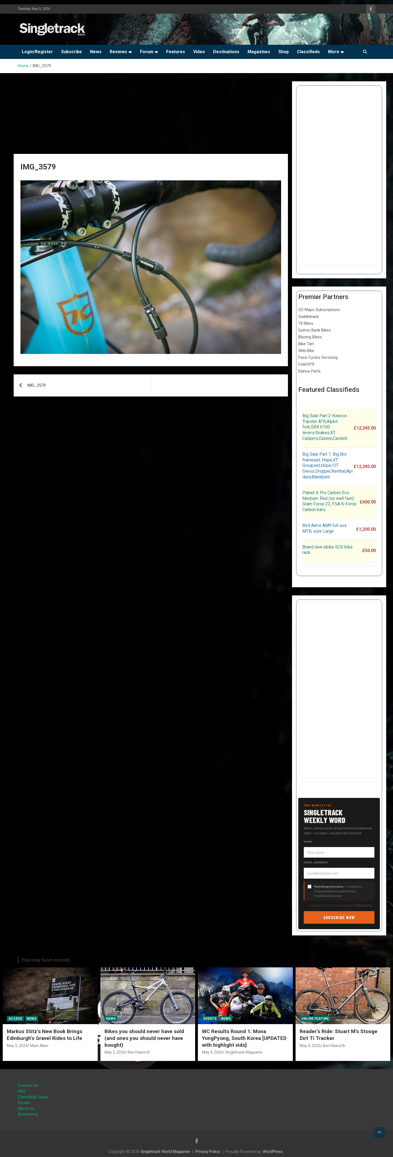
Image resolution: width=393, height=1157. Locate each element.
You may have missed (46, 960)
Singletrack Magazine (244, 1052)
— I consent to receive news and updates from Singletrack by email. (338, 891)
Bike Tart (306, 343)
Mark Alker (39, 1045)
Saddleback (308, 316)
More (333, 51)
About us (26, 1108)
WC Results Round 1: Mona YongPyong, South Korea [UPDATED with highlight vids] (244, 1038)
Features (175, 51)
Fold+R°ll (306, 364)
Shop (283, 51)
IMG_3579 (36, 385)
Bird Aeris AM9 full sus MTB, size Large (324, 528)
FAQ (21, 1091)
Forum (146, 51)
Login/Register (37, 51)
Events (210, 1019)
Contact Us (28, 1085)
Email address (316, 862)
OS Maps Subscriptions (319, 309)
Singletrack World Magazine (165, 1151)
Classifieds (308, 51)
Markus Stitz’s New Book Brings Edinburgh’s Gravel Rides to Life (44, 1034)
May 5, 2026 (17, 1045)
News (96, 51)
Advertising (28, 1114)
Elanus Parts (309, 371)
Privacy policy (363, 905)
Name (308, 841)
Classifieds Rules (33, 1097)
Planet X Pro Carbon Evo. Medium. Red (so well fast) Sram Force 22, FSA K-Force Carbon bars (329, 501)
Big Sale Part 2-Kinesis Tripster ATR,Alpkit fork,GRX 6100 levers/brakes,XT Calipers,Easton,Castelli (324, 427)
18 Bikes (305, 323)
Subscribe (71, 51)
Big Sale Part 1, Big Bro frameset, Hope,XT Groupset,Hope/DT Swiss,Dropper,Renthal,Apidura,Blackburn (327, 465)
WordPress (273, 1151)
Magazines (259, 51)
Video (199, 51)
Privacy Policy (207, 1151)
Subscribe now (339, 917)
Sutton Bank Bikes (314, 330)
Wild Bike (306, 350)
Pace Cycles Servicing (318, 357)
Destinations (226, 51)
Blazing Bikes (310, 337)
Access (15, 1019)
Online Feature (315, 1019)
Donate (24, 1102)
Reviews (118, 51)
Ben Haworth (139, 1052)
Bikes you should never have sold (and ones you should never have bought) (144, 1038)
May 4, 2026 (212, 1052)
